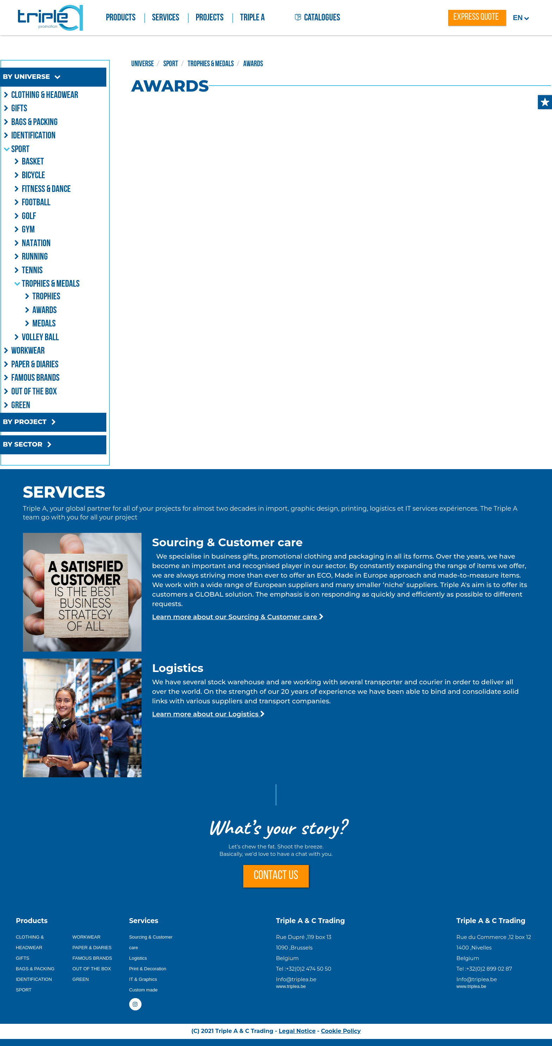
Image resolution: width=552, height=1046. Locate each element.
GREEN (81, 979)
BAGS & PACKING (35, 968)
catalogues (317, 18)
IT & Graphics (143, 979)
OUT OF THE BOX (92, 968)
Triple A (252, 18)
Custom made (143, 989)
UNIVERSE (161, 64)
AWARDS (271, 64)
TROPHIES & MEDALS (229, 64)
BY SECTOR (42, 445)
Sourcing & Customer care (151, 942)
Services (170, 18)
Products (125, 18)
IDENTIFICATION (34, 979)
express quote (476, 17)
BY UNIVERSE (47, 77)
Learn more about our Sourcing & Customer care (238, 617)
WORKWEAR (86, 937)
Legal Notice (297, 1031)
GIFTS (22, 958)
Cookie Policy (341, 1031)
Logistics (138, 958)
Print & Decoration (148, 968)
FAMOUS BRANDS (92, 958)
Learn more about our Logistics (208, 714)
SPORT (189, 64)
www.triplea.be (291, 986)
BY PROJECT (45, 422)
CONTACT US (276, 876)
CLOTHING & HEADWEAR (30, 942)
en (521, 17)
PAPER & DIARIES (92, 947)
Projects (214, 18)
